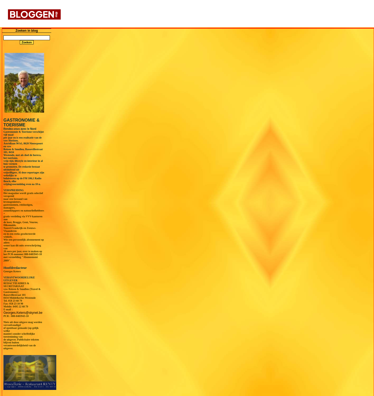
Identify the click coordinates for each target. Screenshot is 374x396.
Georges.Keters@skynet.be (23, 313)
